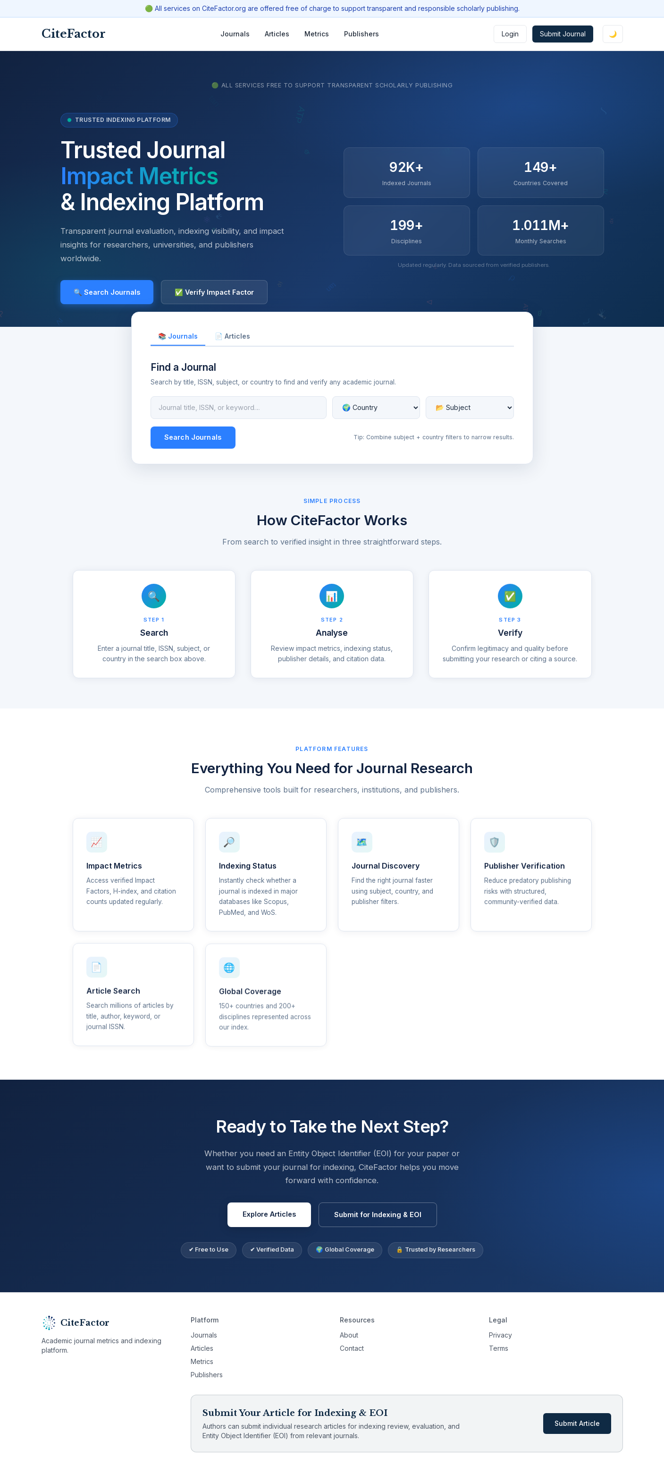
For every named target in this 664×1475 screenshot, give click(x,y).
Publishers (361, 34)
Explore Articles (269, 1219)
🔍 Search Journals (107, 292)
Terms (498, 1348)
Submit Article (577, 1423)
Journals (235, 34)
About (349, 1335)
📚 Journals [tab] (178, 336)
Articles (277, 34)
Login (510, 34)
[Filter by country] (376, 407)
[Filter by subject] (470, 407)
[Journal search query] (239, 407)
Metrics (316, 34)
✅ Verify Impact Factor (214, 292)
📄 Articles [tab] (232, 336)
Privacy (500, 1335)
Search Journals (192, 437)
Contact (352, 1348)
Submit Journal (563, 34)
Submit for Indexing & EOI (377, 1219)
